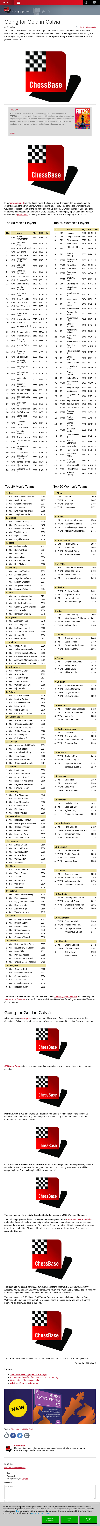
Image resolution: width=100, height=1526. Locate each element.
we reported (27, 1018)
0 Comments (91, 27)
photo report (22, 214)
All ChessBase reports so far (24, 1383)
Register (25, 1479)
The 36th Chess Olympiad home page (28, 1374)
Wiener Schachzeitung (14, 999)
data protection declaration (40, 1513)
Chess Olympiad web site (65, 996)
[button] (19, 2)
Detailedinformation (50, 1520)
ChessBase (19, 1446)
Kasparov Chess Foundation (79, 1219)
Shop (5, 2)
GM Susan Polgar (12, 1066)
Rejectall (69, 1520)
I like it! (81, 27)
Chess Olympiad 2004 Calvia (22, 1429)
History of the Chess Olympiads (24, 1380)
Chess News (21, 12)
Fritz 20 (14, 109)
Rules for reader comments (15, 1468)
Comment (8, 1482)
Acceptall (88, 1520)
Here (17, 1511)
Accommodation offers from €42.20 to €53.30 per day (34, 1377)
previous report (17, 203)
